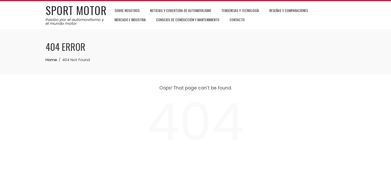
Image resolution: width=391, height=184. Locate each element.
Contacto (237, 19)
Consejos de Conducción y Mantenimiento (187, 19)
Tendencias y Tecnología (240, 10)
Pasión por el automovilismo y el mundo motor (75, 21)
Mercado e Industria (130, 19)
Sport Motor (76, 10)
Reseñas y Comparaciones (288, 10)
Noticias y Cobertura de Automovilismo (180, 10)
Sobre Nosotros (127, 10)
